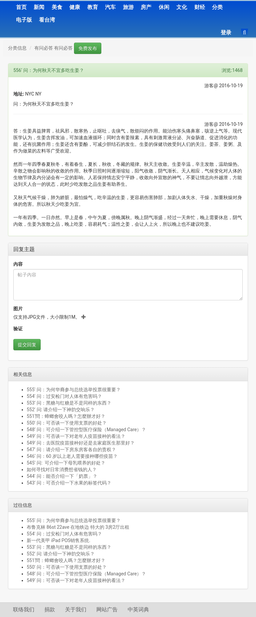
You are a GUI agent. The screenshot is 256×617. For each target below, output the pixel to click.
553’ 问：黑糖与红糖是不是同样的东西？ (69, 403)
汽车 (110, 7)
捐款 (49, 609)
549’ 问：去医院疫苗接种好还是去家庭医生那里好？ (81, 443)
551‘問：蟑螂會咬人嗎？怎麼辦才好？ (66, 416)
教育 (92, 7)
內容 (18, 264)
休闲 (164, 7)
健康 (74, 7)
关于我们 (75, 609)
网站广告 (107, 609)
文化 (181, 7)
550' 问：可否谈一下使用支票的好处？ (67, 423)
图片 (18, 308)
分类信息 (17, 48)
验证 (18, 328)
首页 (21, 7)
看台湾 (47, 20)
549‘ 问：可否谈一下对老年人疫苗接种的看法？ (76, 436)
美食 (57, 7)
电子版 (24, 20)
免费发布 (87, 48)
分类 (217, 7)
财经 (199, 7)
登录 (226, 32)
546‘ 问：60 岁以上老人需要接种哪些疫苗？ (72, 456)
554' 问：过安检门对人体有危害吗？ (64, 396)
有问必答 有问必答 (53, 48)
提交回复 (27, 344)
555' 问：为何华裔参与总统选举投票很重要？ (74, 389)
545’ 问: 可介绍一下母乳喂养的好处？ (66, 462)
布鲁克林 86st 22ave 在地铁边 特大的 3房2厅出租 (78, 527)
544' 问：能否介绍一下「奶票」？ (62, 476)
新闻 (39, 7)
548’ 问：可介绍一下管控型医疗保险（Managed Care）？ (86, 429)
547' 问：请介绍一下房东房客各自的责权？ (71, 449)
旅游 (128, 7)
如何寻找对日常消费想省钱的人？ (62, 469)
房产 (146, 7)
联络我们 (23, 609)
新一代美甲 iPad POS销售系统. (58, 540)
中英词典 (138, 609)
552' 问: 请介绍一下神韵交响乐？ (61, 409)
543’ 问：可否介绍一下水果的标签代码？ (69, 482)
